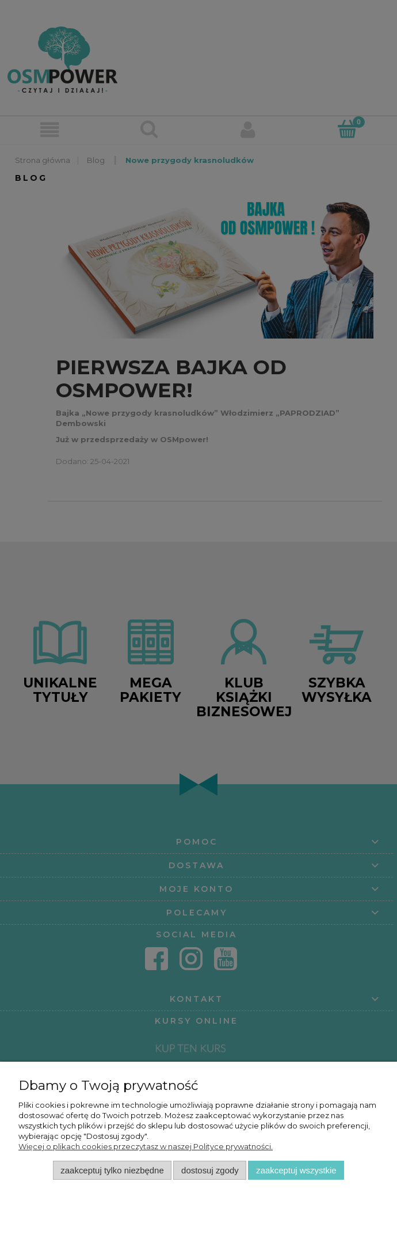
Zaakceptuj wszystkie (296, 1170)
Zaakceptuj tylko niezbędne (111, 1170)
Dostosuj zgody (210, 1170)
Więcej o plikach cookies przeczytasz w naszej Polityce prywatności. (145, 1146)
